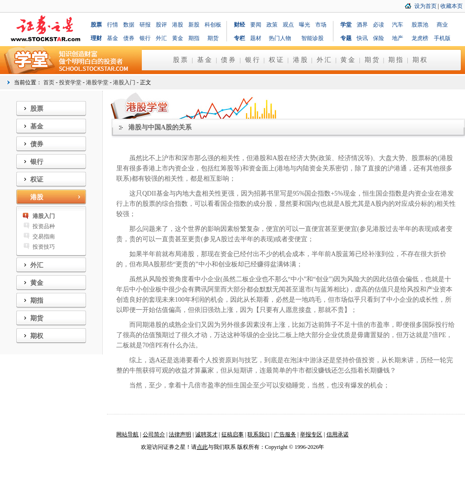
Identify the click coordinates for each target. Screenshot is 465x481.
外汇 (161, 38)
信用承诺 (337, 434)
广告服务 (285, 434)
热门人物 (280, 38)
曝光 (304, 24)
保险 (378, 38)
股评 (161, 24)
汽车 (397, 24)
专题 (346, 38)
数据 (128, 24)
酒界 (362, 24)
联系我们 (258, 434)
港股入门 (124, 82)
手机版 (442, 38)
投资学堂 (70, 82)
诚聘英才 (206, 434)
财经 (239, 24)
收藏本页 (451, 6)
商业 (442, 24)
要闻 (255, 24)
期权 (420, 59)
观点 (288, 24)
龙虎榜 (420, 38)
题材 (255, 38)
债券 (128, 38)
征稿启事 (232, 434)
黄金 (177, 38)
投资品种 (44, 226)
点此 (202, 447)
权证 (277, 59)
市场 (320, 24)
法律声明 (180, 434)
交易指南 (44, 236)
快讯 (362, 38)
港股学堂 (97, 82)
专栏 (239, 38)
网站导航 (127, 434)
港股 (177, 24)
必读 (378, 24)
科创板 (213, 24)
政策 (272, 24)
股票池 (420, 24)
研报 (145, 24)
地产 (397, 38)
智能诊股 (312, 38)
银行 (145, 38)
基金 (112, 38)
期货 (213, 38)
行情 (112, 24)
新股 (193, 24)
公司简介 (154, 434)
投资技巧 (44, 247)
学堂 (346, 24)
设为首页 (425, 6)
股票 (96, 24)
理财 (96, 38)
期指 (193, 38)
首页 (48, 82)
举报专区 (311, 434)
